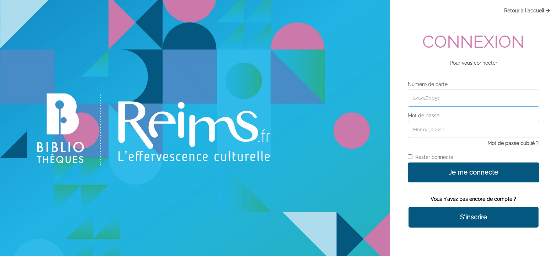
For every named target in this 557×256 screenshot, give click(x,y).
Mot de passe (423, 115)
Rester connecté (430, 157)
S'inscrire (473, 217)
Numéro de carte (428, 84)
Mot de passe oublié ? (513, 143)
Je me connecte (473, 172)
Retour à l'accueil (527, 11)
